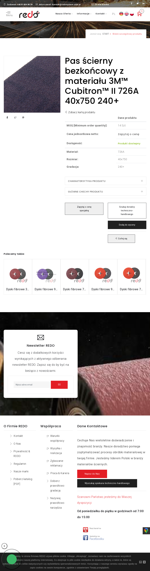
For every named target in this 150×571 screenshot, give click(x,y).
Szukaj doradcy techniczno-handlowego (127, 210)
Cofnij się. (121, 239)
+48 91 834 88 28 (24, 4)
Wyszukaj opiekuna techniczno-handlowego (107, 483)
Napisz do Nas (92, 474)
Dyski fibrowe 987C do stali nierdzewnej (103, 289)
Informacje (83, 13)
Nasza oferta (63, 13)
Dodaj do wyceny (127, 224)
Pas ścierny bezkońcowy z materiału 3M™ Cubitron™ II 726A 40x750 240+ (102, 81)
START (105, 34)
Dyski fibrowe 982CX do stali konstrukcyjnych (46, 289)
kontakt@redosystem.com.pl (66, 4)
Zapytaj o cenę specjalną (84, 209)
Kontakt (100, 13)
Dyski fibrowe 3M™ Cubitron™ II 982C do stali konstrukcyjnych (18, 289)
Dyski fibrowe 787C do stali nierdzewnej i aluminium (131, 289)
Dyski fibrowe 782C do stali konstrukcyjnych (74, 289)
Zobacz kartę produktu (80, 112)
